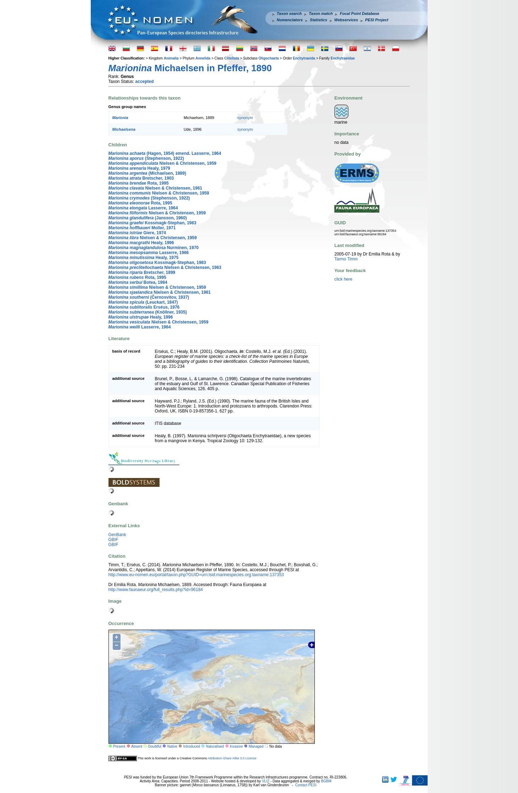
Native (172, 746)
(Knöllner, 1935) (147, 312)
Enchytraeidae (342, 58)
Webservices (346, 20)
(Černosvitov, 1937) (148, 297)
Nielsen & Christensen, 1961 (155, 188)
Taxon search (289, 13)
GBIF (113, 539)
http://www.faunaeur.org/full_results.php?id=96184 (155, 589)
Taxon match (321, 13)
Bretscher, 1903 (141, 178)
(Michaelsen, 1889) (147, 173)
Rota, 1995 (138, 183)
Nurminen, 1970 (153, 247)
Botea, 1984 (137, 282)
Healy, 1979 (139, 168)
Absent (136, 746)
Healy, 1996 (141, 242)
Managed (256, 746)
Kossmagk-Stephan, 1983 (152, 222)
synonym (245, 118)
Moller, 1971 (142, 227)
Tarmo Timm (346, 259)
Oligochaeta (268, 58)
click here (343, 279)
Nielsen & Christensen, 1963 (165, 267)
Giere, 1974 (137, 232)
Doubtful (154, 746)
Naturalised (215, 746)
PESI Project (376, 20)
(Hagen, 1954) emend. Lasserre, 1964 (164, 153)
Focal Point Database (359, 13)
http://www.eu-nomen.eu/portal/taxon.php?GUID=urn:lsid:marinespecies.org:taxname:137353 (196, 574)
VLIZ (265, 781)
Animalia (171, 58)
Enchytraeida (304, 58)
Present (119, 746)
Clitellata (231, 58)
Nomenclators (290, 20)
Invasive (236, 746)
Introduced (191, 746)
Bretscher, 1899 (142, 272)
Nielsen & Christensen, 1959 (162, 163)
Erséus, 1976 (144, 307)
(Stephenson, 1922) (146, 158)
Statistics (318, 20)
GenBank (117, 534)
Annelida (202, 58)
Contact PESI (305, 785)
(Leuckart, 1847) (143, 302)
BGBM (326, 781)
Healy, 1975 (143, 257)
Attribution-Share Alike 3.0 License (231, 758)
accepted (144, 81)
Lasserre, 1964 (143, 208)
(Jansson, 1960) (147, 217)
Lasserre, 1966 (148, 252)
